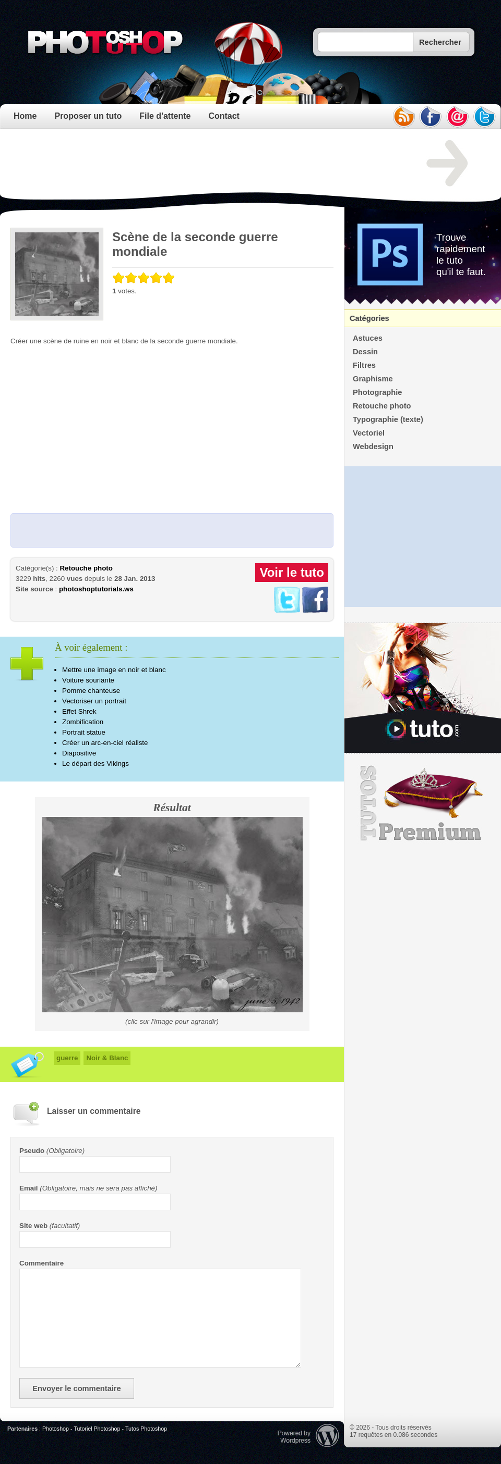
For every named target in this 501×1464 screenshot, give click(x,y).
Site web (33, 1226)
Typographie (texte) (388, 419)
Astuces (368, 338)
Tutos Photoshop (146, 1428)
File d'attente (164, 115)
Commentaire (41, 1263)
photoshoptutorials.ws (96, 589)
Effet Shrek (79, 711)
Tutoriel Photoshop (97, 1428)
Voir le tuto (291, 572)
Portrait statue (83, 732)
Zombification (82, 722)
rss (403, 116)
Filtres (364, 365)
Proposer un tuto (88, 115)
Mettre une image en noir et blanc (114, 670)
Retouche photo (85, 568)
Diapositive (79, 753)
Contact (224, 115)
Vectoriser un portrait (94, 701)
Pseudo (31, 1151)
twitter (484, 116)
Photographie (377, 392)
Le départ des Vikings (95, 763)
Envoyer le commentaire (76, 1388)
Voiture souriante (88, 680)
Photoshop (55, 1428)
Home (25, 115)
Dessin (365, 352)
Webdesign (373, 446)
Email (28, 1188)
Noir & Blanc (107, 1058)
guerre (67, 1058)
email (457, 116)
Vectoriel (369, 433)
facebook (430, 116)
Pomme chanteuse (91, 690)
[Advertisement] (200, 163)
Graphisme (373, 379)
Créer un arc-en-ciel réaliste (105, 743)
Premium (422, 803)
